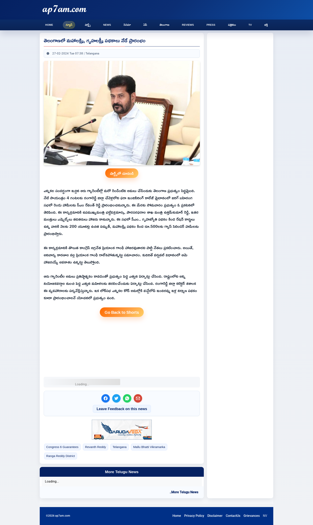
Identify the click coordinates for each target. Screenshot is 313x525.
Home (49, 24)
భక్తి (266, 24)
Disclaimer (215, 516)
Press (210, 24)
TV (250, 24)
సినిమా (127, 24)
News (107, 24)
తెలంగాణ (164, 24)
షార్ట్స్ (88, 24)
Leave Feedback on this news (122, 409)
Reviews (188, 24)
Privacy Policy (194, 516)
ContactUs (233, 516)
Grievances (252, 516)
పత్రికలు (232, 24)
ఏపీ (145, 24)
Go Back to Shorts (122, 312)
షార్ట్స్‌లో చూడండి (122, 173)
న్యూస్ (69, 24)
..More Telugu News (184, 492)
